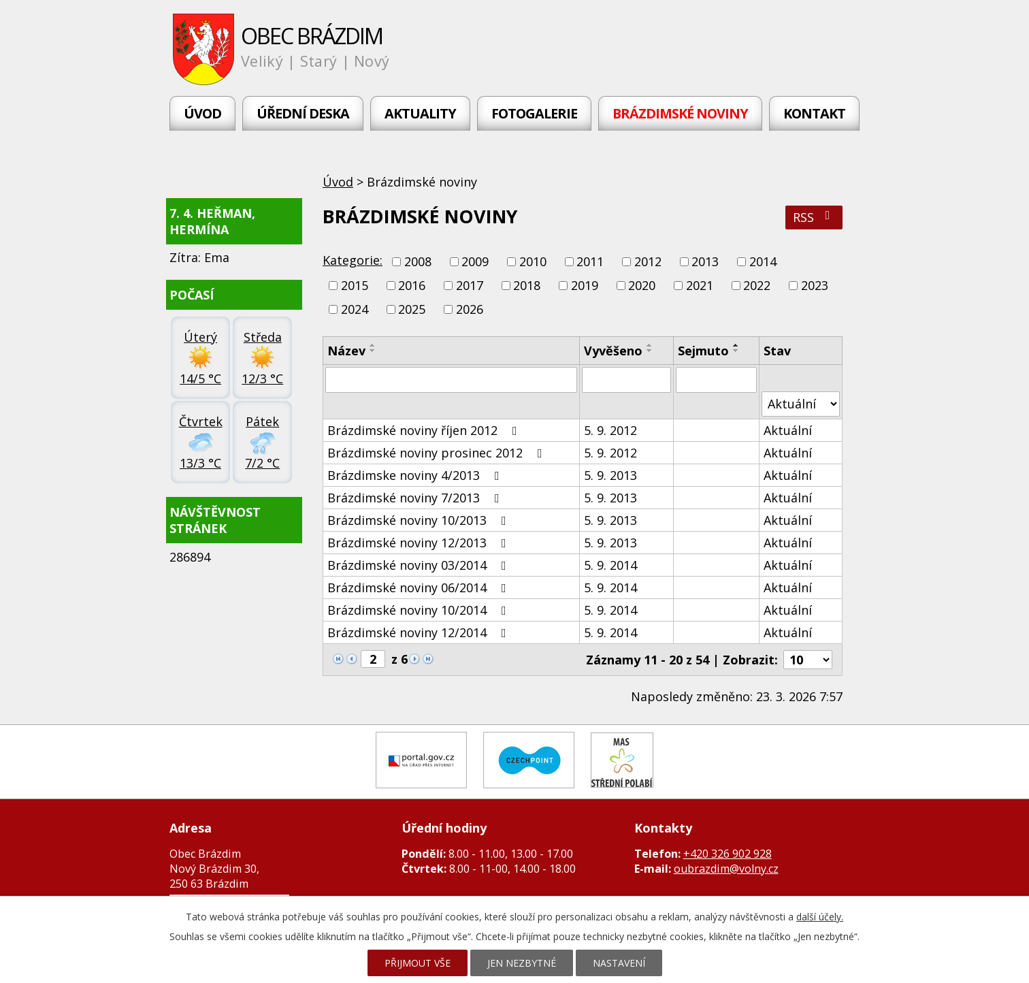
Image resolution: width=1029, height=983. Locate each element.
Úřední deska (303, 113)
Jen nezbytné (521, 962)
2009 (475, 261)
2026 (469, 310)
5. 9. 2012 (610, 430)
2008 (417, 261)
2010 (532, 261)
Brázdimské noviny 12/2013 (419, 542)
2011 (590, 261)
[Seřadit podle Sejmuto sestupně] (736, 350)
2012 (648, 261)
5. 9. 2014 (610, 565)
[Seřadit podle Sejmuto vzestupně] (736, 345)
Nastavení (619, 962)
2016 (411, 285)
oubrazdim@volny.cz (726, 868)
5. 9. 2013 (610, 475)
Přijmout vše (418, 962)
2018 (526, 285)
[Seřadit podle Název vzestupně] (372, 345)
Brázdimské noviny (680, 113)
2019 (584, 285)
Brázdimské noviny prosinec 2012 (437, 453)
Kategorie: (352, 260)
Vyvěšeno (613, 350)
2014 (763, 261)
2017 (469, 285)
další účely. (819, 916)
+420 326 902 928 (727, 853)
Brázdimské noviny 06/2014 (419, 587)
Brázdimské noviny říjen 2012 (425, 430)
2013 (705, 261)
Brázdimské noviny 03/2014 (419, 565)
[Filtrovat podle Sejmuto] (716, 380)
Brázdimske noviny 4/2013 (416, 475)
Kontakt (814, 113)
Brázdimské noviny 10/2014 (419, 610)
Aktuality (420, 113)
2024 (354, 310)
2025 (411, 310)
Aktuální (788, 430)
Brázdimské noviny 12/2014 (419, 632)
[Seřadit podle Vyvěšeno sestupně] (649, 350)
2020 (641, 285)
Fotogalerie (534, 113)
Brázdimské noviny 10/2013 (419, 520)
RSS (814, 217)
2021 (699, 285)
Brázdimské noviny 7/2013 (416, 497)
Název (346, 350)
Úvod (202, 113)
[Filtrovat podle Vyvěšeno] (626, 380)
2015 (354, 285)
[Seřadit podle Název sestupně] (372, 350)
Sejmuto (703, 350)
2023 (814, 285)
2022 (756, 285)
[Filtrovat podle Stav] (801, 404)
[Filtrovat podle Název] (451, 380)
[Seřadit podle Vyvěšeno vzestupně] (649, 345)
